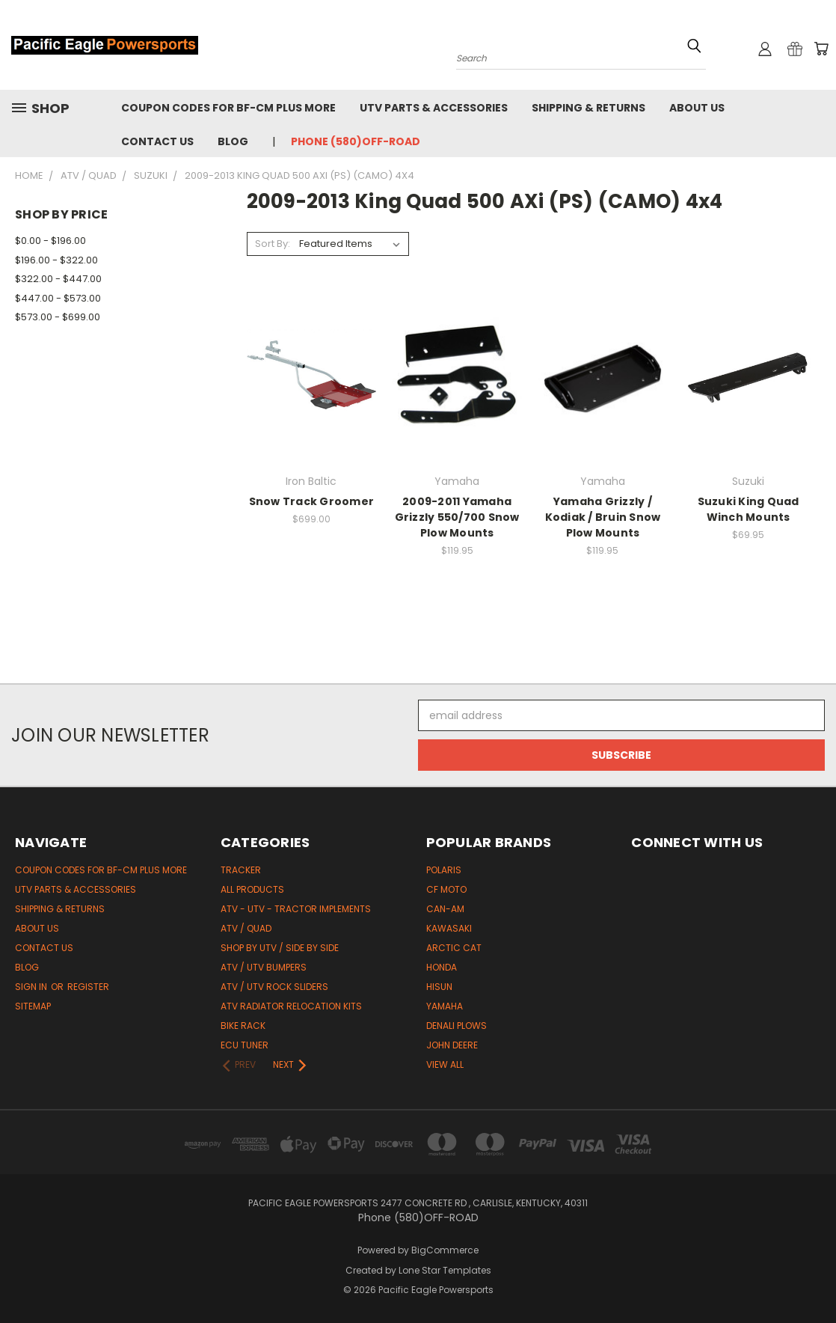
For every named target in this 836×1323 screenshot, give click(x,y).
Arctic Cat (454, 947)
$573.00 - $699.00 (57, 317)
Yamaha (444, 1006)
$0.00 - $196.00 (50, 240)
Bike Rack (243, 1025)
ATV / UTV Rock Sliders (274, 986)
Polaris (443, 870)
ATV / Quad (246, 928)
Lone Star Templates (445, 1270)
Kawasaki (449, 928)
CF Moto (446, 889)
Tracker (241, 870)
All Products (252, 889)
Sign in (32, 986)
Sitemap (33, 1006)
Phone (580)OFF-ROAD (355, 141)
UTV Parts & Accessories (434, 107)
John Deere (452, 1045)
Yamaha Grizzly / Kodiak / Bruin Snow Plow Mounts (603, 517)
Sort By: (272, 243)
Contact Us (157, 141)
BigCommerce (445, 1250)
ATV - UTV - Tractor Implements (296, 908)
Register (88, 986)
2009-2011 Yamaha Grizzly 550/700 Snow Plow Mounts (457, 517)
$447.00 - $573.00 (58, 298)
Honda (441, 967)
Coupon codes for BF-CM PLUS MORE (228, 107)
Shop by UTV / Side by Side (280, 947)
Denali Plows (456, 1025)
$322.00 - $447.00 (58, 279)
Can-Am (445, 908)
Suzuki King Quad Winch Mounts (748, 509)
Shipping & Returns (588, 107)
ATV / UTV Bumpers (264, 967)
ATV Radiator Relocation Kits (291, 1006)
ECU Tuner (244, 1045)
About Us (697, 107)
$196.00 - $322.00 (56, 260)
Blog (233, 141)
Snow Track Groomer (312, 501)
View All (445, 1064)
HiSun (439, 986)
